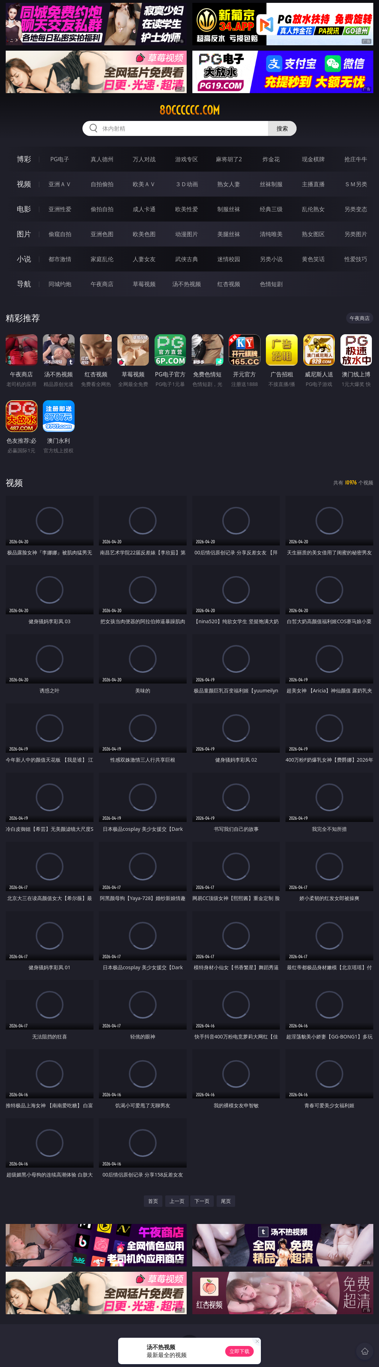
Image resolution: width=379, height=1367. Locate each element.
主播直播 (313, 184)
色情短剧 (271, 284)
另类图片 (355, 234)
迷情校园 (228, 259)
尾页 (226, 1201)
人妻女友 (144, 259)
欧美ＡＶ (144, 184)
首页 (153, 1201)
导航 (24, 284)
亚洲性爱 (60, 209)
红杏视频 (228, 284)
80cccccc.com (189, 110)
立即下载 (239, 1351)
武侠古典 (186, 259)
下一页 (201, 1201)
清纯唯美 (271, 234)
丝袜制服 (271, 184)
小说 (24, 259)
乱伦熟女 (313, 209)
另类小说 (271, 259)
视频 (24, 184)
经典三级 (271, 209)
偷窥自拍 (60, 234)
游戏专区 (186, 159)
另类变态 (355, 209)
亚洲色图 (102, 234)
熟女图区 (313, 234)
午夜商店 (102, 284)
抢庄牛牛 (355, 159)
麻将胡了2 (229, 159)
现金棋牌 (313, 159)
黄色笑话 (313, 259)
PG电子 (59, 159)
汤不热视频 (186, 284)
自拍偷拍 (102, 184)
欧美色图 (144, 234)
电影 (24, 209)
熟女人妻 (228, 184)
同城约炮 (60, 284)
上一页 (177, 1201)
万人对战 (144, 159)
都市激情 (60, 259)
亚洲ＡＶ (60, 184)
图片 (24, 234)
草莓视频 (144, 284)
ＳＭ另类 (355, 184)
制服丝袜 (228, 209)
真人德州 (102, 159)
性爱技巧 (355, 259)
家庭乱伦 (102, 259)
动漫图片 (186, 234)
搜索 (282, 128)
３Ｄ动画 (186, 184)
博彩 (24, 159)
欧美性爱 (186, 209)
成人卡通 (144, 209)
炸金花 (271, 159)
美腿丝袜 (228, 234)
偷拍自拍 (102, 209)
